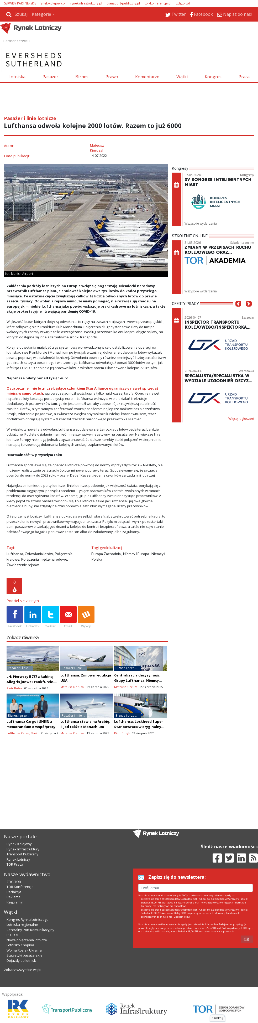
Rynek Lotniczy (18, 859)
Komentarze (147, 77)
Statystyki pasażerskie (25, 955)
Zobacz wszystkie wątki (22, 969)
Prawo (112, 77)
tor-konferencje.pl (158, 3)
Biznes (81, 77)
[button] (238, 311)
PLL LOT (13, 934)
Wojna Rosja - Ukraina (24, 950)
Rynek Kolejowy (19, 843)
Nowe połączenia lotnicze (27, 940)
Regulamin (15, 902)
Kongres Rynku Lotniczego (28, 919)
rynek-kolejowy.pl (53, 3)
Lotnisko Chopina (20, 945)
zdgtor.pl (183, 3)
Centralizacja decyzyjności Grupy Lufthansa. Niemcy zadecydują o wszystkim (137, 680)
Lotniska (16, 77)
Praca (244, 77)
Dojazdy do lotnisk (21, 960)
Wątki (182, 77)
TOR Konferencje (20, 886)
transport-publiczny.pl (123, 3)
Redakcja (14, 892)
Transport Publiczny (22, 854)
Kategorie (41, 14)
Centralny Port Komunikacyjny (30, 929)
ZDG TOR (14, 881)
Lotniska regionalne (22, 924)
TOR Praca (15, 864)
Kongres (213, 77)
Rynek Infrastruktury (23, 849)
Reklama (13, 897)
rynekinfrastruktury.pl (86, 3)
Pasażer (50, 77)
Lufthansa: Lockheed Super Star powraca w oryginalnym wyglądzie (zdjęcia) (139, 726)
